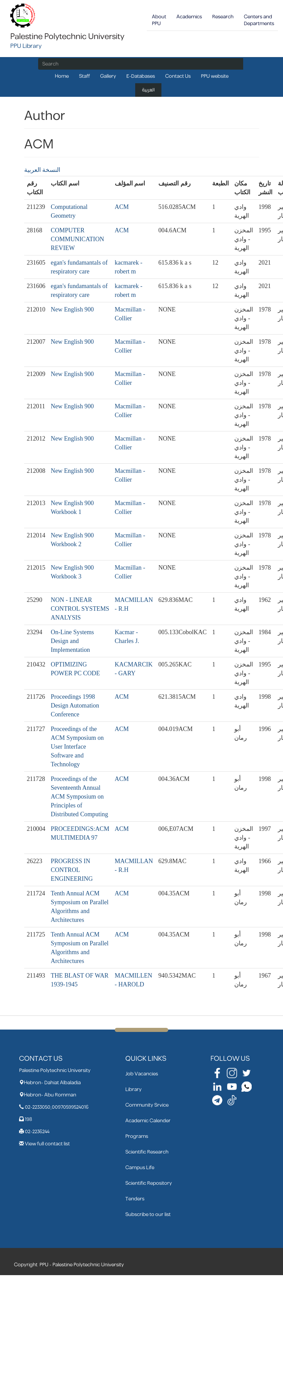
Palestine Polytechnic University (67, 37)
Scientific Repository (148, 1183)
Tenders (134, 1199)
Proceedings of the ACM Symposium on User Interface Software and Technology (77, 747)
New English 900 (72, 309)
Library (133, 1089)
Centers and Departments (259, 20)
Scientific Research (147, 1152)
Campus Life (139, 1168)
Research (223, 17)
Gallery (108, 76)
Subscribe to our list (148, 1214)
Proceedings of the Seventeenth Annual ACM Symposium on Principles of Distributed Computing (79, 796)
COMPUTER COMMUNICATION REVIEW (77, 239)
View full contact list (47, 1144)
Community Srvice (147, 1105)
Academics (189, 17)
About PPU (159, 20)
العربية (148, 90)
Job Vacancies (141, 1074)
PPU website (215, 76)
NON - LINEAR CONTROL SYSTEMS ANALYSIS (80, 608)
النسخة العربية (42, 169)
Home (62, 76)
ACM (122, 206)
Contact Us (178, 76)
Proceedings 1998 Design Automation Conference (75, 705)
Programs (136, 1136)
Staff (84, 76)
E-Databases (140, 76)
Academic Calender (148, 1121)
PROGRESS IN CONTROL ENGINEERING (72, 870)
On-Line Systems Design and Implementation (72, 641)
